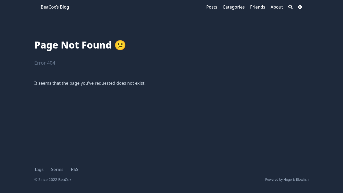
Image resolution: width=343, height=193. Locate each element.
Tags (39, 169)
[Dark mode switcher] (300, 7)
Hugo (288, 179)
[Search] (290, 7)
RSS (75, 169)
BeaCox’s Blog (55, 7)
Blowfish (302, 179)
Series (57, 169)
